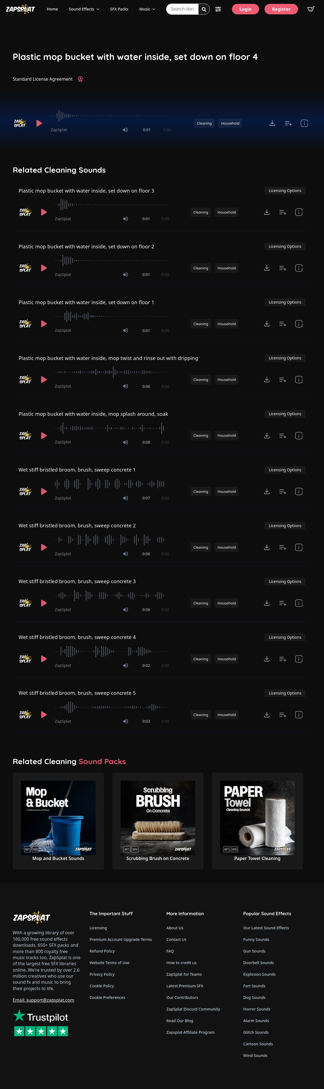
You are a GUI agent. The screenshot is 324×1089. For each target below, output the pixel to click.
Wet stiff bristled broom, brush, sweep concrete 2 (77, 525)
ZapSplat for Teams (184, 974)
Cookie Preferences (107, 997)
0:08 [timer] (146, 442)
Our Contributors (182, 997)
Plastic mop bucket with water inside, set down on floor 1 (86, 302)
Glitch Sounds (256, 1032)
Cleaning (204, 123)
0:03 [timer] (146, 721)
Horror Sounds (256, 1009)
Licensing (98, 927)
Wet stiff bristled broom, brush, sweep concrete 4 (77, 637)
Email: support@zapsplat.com (43, 1000)
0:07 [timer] (146, 498)
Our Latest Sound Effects (266, 927)
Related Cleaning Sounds (59, 170)
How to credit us (181, 962)
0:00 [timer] (167, 129)
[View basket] (311, 9)
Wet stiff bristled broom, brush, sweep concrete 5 (77, 693)
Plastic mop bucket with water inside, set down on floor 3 (86, 190)
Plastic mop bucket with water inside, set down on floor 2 (86, 246)
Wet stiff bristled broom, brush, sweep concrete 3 (77, 581)
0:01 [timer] (147, 129)
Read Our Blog (179, 1020)
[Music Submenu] (155, 9)
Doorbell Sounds (258, 962)
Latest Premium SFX (184, 985)
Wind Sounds (255, 1055)
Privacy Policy (102, 974)
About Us (174, 927)
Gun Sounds (254, 951)
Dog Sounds (254, 997)
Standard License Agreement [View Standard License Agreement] (43, 79)
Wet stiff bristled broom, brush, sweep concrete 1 (77, 469)
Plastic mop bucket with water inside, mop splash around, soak (93, 414)
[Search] (204, 9)
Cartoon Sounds (258, 1043)
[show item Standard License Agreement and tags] (304, 123)
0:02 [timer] (146, 665)
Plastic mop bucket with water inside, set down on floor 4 (135, 56)
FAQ (170, 951)
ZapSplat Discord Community (193, 1009)
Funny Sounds (256, 939)
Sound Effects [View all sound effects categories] (81, 9)
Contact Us (176, 939)
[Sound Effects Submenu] (99, 9)
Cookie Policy (102, 985)
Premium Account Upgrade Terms (121, 939)
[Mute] (125, 129)
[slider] (111, 116)
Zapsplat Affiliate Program (190, 1032)
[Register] (281, 9)
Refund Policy (102, 951)
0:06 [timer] (146, 386)
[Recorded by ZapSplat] (20, 123)
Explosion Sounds (259, 974)
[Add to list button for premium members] (288, 123)
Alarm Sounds (256, 1020)
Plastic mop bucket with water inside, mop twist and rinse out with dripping (108, 358)
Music (144, 9)
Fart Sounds (254, 985)
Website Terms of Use (109, 962)
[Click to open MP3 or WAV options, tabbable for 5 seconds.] (272, 123)
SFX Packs (119, 9)
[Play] (39, 123)
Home (52, 9)
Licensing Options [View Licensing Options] (285, 190)
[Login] (245, 9)
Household (230, 123)
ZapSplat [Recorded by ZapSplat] (59, 129)
